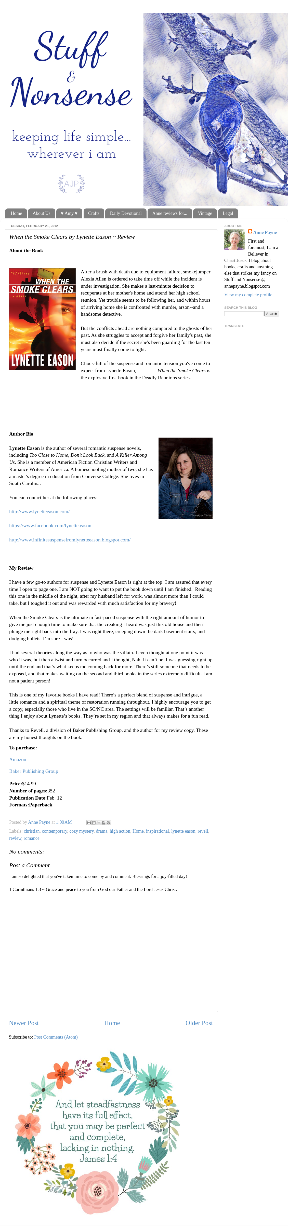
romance (32, 838)
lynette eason (183, 831)
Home (16, 213)
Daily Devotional (125, 213)
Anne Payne (265, 232)
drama (102, 831)
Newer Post (24, 1022)
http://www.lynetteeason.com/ (39, 511)
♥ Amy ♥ (69, 213)
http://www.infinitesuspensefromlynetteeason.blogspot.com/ (69, 539)
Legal (228, 213)
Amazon (17, 759)
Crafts (93, 213)
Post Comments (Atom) (56, 1037)
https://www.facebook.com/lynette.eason (50, 525)
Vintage (205, 213)
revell (203, 831)
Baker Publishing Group (33, 771)
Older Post (199, 1022)
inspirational (157, 831)
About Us (41, 213)
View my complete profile (248, 294)
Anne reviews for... (169, 213)
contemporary (54, 831)
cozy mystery (81, 831)
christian (32, 831)
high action (120, 831)
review (15, 838)
